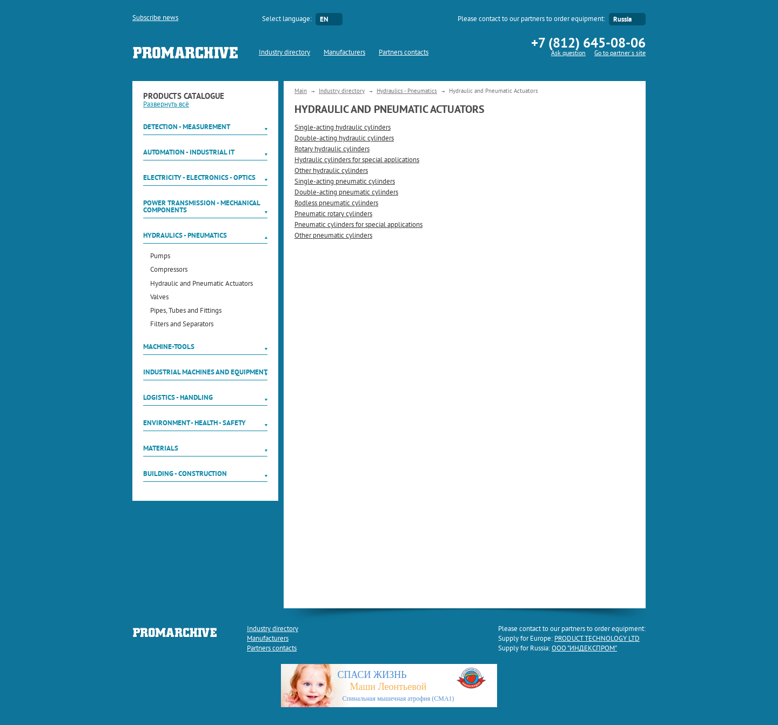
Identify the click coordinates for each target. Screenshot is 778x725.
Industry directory (284, 53)
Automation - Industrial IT (188, 152)
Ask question (568, 54)
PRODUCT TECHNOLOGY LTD (597, 639)
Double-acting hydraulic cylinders (344, 139)
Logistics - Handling (178, 397)
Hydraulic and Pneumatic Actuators (201, 284)
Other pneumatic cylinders (333, 236)
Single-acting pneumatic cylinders (344, 182)
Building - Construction (185, 473)
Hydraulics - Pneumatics (185, 235)
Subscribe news (155, 18)
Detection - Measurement (186, 126)
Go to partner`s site (620, 54)
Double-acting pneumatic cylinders (346, 193)
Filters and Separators (181, 324)
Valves (159, 297)
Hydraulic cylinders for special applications (356, 160)
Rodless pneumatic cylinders (336, 203)
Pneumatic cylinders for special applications (358, 225)
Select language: (287, 19)
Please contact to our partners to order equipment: (531, 19)
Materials (160, 448)
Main (300, 91)
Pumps (160, 256)
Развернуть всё (166, 104)
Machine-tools (168, 346)
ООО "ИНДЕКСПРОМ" (584, 649)
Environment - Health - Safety (194, 422)
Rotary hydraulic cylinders (332, 149)
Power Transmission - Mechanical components (201, 206)
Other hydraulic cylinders (331, 171)
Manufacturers (344, 53)
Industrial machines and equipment (205, 371)
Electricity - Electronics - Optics (199, 177)
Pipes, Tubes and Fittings (186, 311)
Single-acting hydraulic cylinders (342, 128)
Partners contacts (403, 53)
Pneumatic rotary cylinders (333, 214)
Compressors (168, 270)
